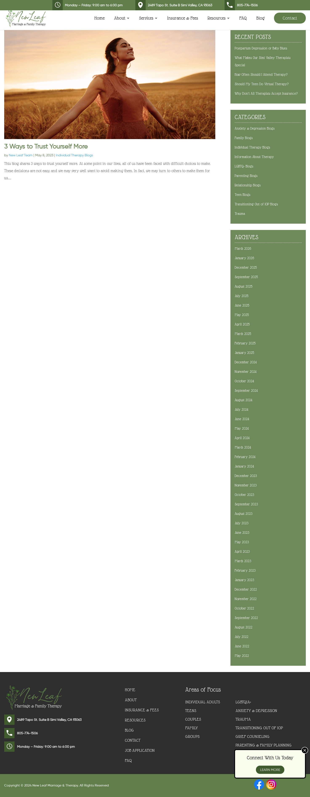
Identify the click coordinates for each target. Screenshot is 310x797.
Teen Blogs (242, 195)
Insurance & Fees (182, 18)
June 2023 (242, 533)
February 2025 (245, 343)
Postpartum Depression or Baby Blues (261, 48)
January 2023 (244, 580)
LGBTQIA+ (243, 702)
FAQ (243, 18)
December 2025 (246, 268)
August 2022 (243, 627)
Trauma (240, 214)
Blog (260, 18)
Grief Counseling (252, 736)
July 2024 (241, 410)
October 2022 (244, 608)
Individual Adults (202, 702)
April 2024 (242, 438)
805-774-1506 (241, 5)
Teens (190, 710)
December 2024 (246, 362)
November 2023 (246, 485)
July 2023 (241, 523)
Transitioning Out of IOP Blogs (256, 204)
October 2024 (244, 381)
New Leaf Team (21, 155)
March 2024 (243, 447)
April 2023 (242, 552)
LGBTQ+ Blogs (244, 166)
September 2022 (246, 618)
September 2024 (246, 391)
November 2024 (246, 372)
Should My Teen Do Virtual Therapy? (262, 84)
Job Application (140, 751)
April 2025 (242, 324)
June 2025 (242, 305)
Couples (193, 719)
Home (99, 18)
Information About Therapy (254, 157)
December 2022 (246, 589)
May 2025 (242, 315)
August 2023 (243, 514)
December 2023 (246, 476)
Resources (217, 18)
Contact (290, 18)
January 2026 (244, 258)
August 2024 (243, 400)
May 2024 (242, 428)
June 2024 (242, 419)
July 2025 (241, 296)
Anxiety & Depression (256, 710)
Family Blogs (244, 138)
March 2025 (243, 334)
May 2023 (242, 542)
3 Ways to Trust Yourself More (46, 146)
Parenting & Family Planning (263, 745)
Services (146, 18)
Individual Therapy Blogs (74, 155)
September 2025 (246, 277)
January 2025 (244, 353)
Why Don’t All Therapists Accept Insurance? (266, 94)
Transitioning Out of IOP (259, 727)
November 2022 (246, 599)
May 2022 (242, 656)
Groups (192, 736)
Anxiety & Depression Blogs (254, 128)
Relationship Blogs (248, 185)
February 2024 (245, 457)
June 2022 (242, 646)
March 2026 (243, 249)
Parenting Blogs (246, 176)
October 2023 (244, 495)
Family (191, 727)
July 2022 (241, 637)
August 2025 (243, 286)
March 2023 (243, 561)
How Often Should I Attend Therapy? (261, 75)
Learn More (270, 770)
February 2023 (245, 571)
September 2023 (246, 504)
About (119, 18)
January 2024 (244, 466)
